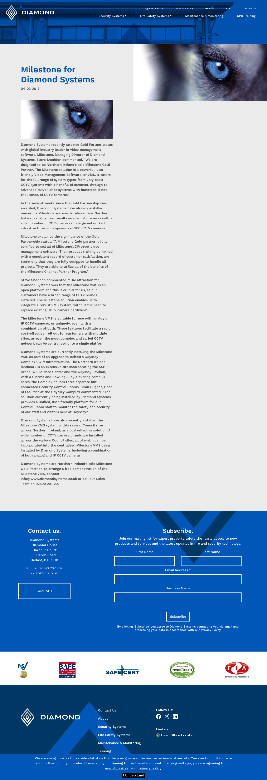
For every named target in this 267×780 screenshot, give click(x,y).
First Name (145, 552)
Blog (228, 8)
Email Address (178, 570)
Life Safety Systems (154, 16)
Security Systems (111, 16)
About (103, 718)
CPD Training (246, 16)
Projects (209, 8)
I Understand (133, 775)
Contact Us (249, 8)
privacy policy (150, 768)
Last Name (211, 552)
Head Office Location (175, 735)
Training (104, 751)
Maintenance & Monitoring (204, 16)
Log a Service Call (154, 8)
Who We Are (183, 8)
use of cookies (116, 768)
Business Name (178, 588)
